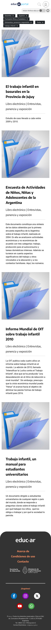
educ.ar (11, 616)
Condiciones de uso (23, 556)
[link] (46, 4)
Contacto (23, 561)
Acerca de (23, 551)
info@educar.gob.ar (32, 625)
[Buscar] (39, 4)
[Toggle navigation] (2, 1)
